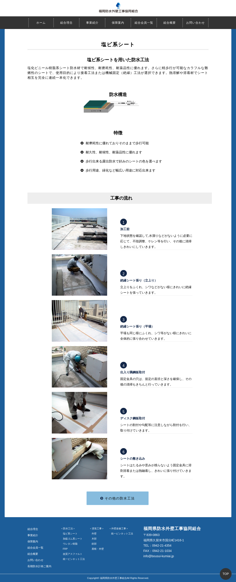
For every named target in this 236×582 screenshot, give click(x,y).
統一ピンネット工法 (74, 559)
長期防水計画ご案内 (39, 566)
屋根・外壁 (98, 548)
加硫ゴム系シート (72, 538)
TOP (225, 574)
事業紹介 (92, 22)
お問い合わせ (195, 22)
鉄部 (94, 543)
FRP (65, 548)
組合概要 (169, 22)
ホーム (41, 22)
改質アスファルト (72, 554)
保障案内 (118, 22)
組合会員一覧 (144, 22)
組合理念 (66, 22)
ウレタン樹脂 (70, 543)
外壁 (94, 533)
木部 (94, 538)
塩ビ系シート (70, 533)
